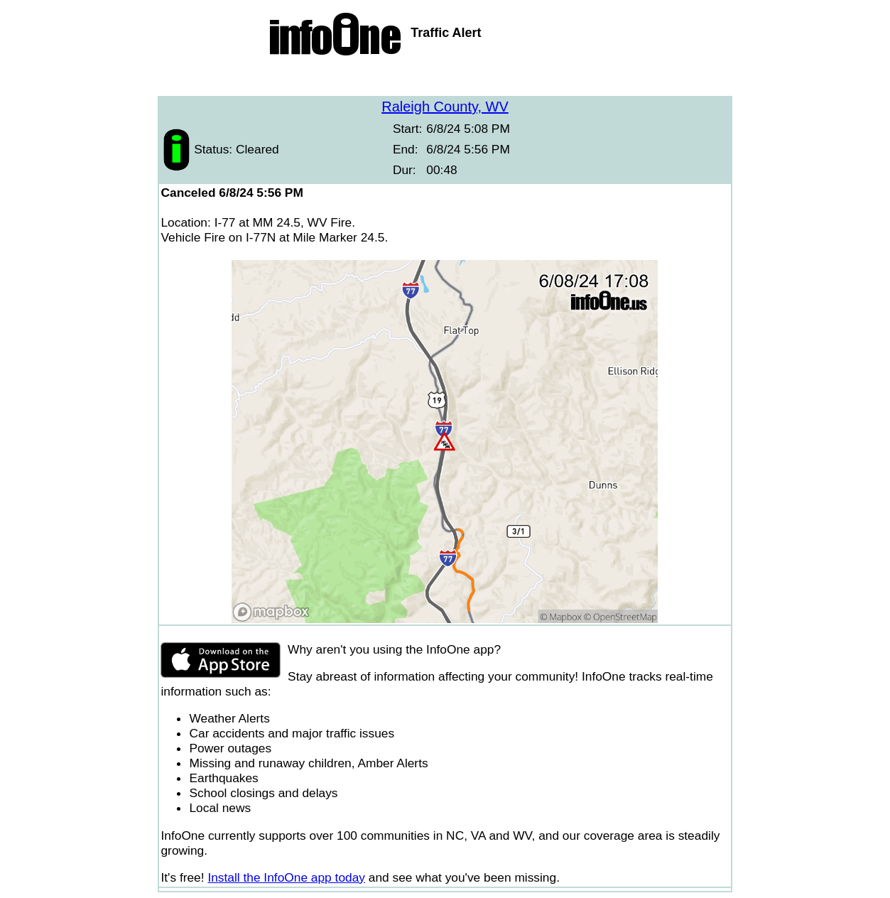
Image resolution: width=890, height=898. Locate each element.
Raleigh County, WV (445, 106)
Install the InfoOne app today (286, 877)
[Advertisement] (445, 78)
